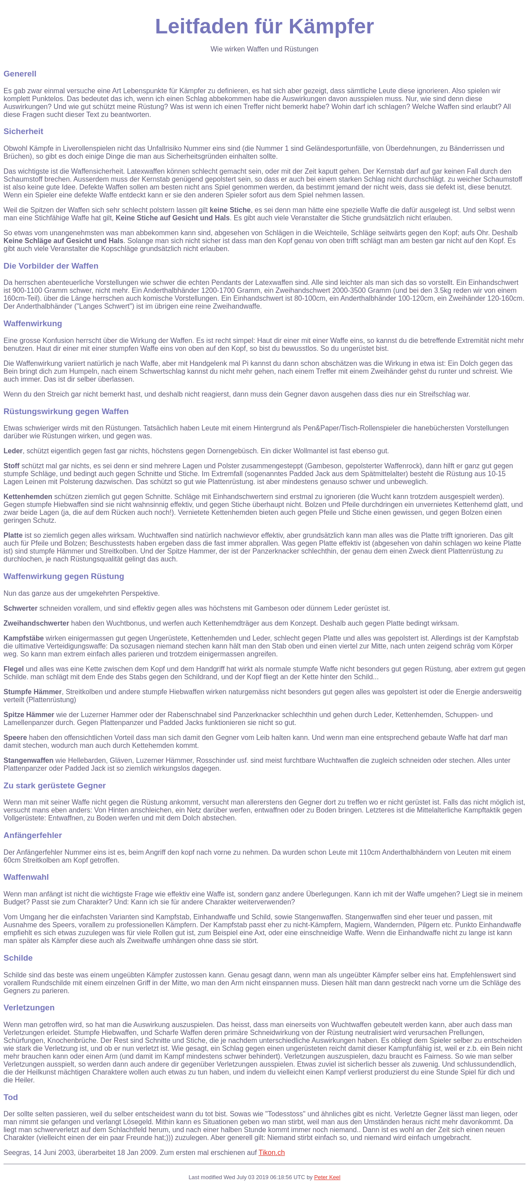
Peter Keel (327, 1177)
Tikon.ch (272, 1152)
